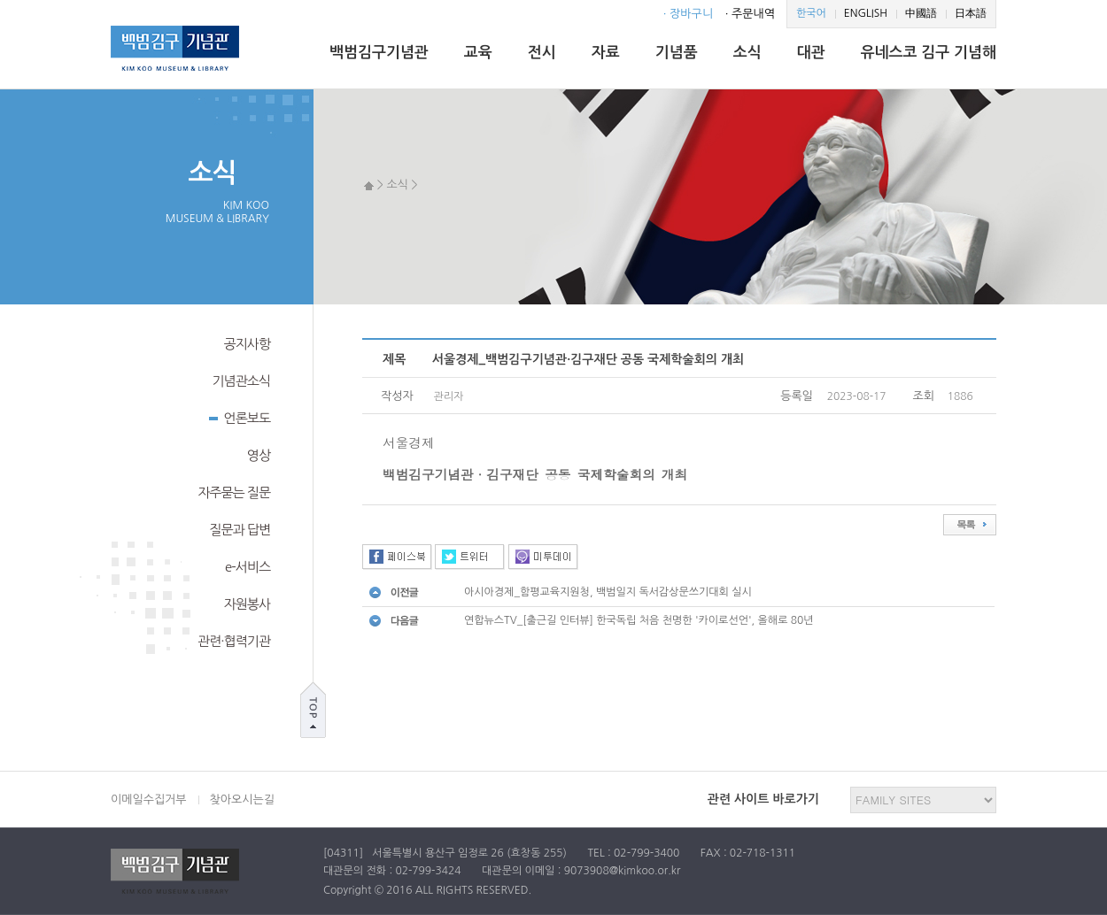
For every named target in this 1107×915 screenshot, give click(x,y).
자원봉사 (247, 604)
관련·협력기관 (233, 641)
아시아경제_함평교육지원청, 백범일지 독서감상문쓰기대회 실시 (608, 592)
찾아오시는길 (242, 799)
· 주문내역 (750, 13)
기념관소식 (241, 381)
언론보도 (239, 417)
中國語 (921, 13)
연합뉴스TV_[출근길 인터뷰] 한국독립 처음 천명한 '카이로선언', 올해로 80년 (639, 620)
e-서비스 (247, 566)
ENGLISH (865, 13)
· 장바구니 (688, 13)
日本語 (971, 13)
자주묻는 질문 (233, 492)
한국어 (811, 13)
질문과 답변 (239, 529)
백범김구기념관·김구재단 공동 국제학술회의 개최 (535, 474)
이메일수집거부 (149, 799)
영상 (258, 455)
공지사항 (247, 343)
